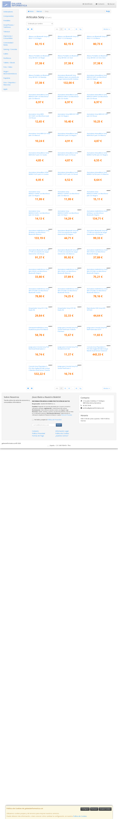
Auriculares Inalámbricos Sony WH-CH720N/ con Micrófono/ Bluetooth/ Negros (97, 539)
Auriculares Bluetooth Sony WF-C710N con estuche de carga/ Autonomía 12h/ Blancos (68, 499)
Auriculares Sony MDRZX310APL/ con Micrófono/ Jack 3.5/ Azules (39, 419)
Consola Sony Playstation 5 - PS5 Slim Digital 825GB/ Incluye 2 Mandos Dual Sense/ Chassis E (39, 740)
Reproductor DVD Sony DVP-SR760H (96, 618)
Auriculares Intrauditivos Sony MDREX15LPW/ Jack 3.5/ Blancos (98, 338)
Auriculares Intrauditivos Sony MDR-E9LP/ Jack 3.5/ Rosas (68, 298)
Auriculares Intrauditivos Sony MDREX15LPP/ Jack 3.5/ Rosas (68, 338)
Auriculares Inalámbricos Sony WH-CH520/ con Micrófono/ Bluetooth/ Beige (97, 499)
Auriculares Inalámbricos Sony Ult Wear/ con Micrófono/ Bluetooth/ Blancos (39, 459)
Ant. (57, 29)
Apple (5, 89)
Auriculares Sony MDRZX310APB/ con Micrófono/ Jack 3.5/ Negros (97, 379)
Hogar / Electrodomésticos (10, 72)
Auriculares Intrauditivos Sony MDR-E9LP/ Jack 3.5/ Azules (39, 298)
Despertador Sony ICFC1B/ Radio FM (67, 618)
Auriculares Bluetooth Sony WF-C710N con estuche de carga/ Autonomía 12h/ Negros (97, 459)
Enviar (59, 796)
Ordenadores (8, 12)
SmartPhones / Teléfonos (8, 26)
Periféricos (7, 58)
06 (76, 29)
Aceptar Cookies (105, 809)
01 (61, 29)
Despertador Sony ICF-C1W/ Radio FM (38, 618)
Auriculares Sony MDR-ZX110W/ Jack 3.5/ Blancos (39, 258)
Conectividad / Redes (8, 44)
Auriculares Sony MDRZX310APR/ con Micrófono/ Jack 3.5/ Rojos (68, 419)
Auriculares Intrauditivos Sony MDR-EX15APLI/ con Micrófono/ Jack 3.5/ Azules (68, 179)
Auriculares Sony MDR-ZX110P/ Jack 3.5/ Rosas (97, 218)
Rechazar (94, 809)
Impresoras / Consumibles (8, 37)
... (72, 29)
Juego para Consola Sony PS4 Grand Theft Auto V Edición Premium (68, 659)
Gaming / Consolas (10, 49)
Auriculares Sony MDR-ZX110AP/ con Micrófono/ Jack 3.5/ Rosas (39, 219)
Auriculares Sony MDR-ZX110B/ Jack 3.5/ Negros (68, 218)
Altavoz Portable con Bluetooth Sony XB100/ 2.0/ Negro (39, 98)
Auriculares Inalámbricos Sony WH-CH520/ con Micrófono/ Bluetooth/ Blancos (68, 539)
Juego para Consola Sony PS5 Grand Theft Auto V (68, 738)
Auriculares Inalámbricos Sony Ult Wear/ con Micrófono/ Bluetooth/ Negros (97, 419)
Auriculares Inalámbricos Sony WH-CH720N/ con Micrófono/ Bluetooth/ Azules (39, 579)
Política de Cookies (80, 816)
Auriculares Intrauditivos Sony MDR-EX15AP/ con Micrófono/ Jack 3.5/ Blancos (39, 179)
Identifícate (87, 4)
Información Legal (61, 802)
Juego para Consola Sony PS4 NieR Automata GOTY (97, 658)
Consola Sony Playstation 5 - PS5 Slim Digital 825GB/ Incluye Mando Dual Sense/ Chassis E (97, 699)
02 (65, 29)
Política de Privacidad (66, 785)
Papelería (6, 78)
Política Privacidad (38, 804)
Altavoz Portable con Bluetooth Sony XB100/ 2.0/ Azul (68, 98)
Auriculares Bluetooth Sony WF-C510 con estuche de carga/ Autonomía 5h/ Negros (68, 459)
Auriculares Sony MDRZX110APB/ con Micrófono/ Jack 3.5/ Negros (39, 379)
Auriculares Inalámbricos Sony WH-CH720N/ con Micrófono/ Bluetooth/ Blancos (97, 579)
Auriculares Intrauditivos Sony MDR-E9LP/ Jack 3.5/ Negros (68, 258)
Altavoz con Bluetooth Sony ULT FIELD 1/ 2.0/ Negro (39, 58)
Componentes (8, 16)
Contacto (100, 4)
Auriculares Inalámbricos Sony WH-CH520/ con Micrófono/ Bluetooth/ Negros (39, 539)
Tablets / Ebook (9, 63)
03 (69, 29)
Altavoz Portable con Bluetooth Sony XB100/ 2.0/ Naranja (39, 138)
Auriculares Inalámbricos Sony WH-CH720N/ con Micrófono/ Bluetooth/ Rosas (68, 579)
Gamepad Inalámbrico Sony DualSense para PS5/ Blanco (38, 658)
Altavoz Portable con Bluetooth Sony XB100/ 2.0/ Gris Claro (97, 98)
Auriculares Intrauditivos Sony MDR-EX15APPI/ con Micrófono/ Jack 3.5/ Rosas (97, 179)
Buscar (111, 4)
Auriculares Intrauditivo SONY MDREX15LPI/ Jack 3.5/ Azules (39, 338)
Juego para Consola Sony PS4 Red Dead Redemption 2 (39, 698)
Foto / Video (7, 67)
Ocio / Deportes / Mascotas (9, 83)
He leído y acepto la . (48, 790)
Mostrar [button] (107, 29)
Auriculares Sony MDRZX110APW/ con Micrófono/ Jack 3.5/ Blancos (68, 379)
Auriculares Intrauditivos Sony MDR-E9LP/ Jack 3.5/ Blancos (97, 258)
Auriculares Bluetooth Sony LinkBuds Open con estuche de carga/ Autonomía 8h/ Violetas (68, 139)
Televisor (6, 32)
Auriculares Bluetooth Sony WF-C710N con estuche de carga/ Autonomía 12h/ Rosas (39, 499)
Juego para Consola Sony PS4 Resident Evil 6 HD (68, 698)
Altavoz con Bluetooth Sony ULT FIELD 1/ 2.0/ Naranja (68, 58)
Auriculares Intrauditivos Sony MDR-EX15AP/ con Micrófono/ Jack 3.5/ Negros (97, 139)
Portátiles (6, 20)
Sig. (80, 29)
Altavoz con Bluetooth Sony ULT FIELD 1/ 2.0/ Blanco (97, 58)
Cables (5, 54)
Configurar (85, 809)
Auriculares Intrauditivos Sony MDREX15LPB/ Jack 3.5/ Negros (97, 298)
